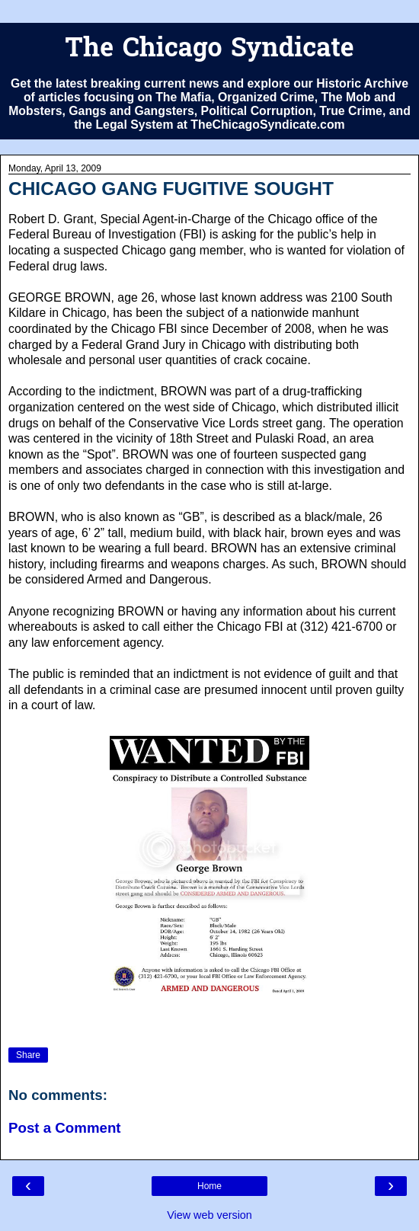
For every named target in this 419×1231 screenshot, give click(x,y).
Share (28, 1055)
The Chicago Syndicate (209, 49)
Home (209, 1186)
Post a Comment (64, 1128)
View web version (209, 1215)
